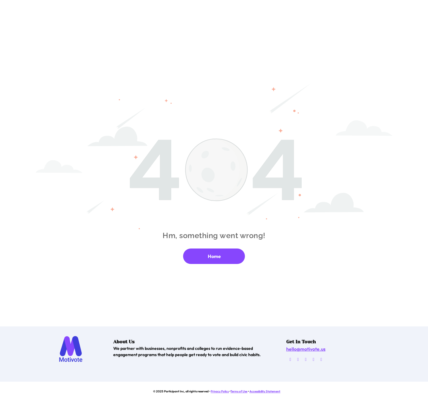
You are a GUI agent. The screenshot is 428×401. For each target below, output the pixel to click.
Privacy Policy (220, 391)
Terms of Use (238, 391)
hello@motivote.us (305, 349)
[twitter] (306, 360)
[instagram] (313, 360)
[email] (290, 360)
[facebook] (298, 360)
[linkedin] (321, 360)
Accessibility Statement (264, 391)
